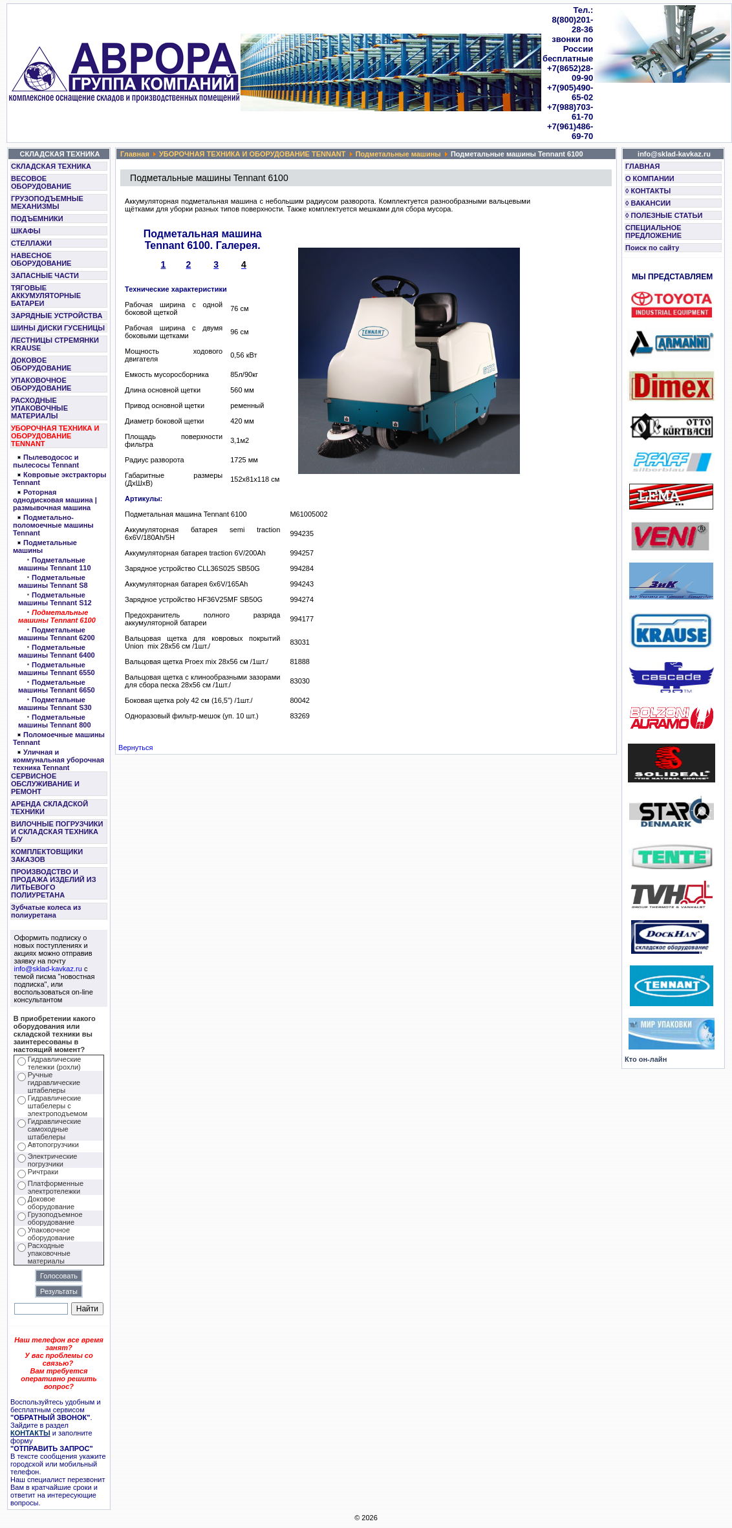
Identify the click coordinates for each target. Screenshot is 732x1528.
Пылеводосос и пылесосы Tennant (46, 461)
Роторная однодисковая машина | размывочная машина (55, 499)
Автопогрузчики (53, 1144)
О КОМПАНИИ (649, 178)
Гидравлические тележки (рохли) (54, 1063)
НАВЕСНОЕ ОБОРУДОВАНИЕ (41, 259)
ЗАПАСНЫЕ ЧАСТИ (45, 275)
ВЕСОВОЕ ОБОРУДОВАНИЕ (41, 182)
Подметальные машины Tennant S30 (55, 703)
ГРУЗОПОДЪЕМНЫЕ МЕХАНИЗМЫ (47, 202)
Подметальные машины (398, 154)
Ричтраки (43, 1172)
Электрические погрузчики (53, 1160)
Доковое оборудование (51, 1203)
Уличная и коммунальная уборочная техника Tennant (58, 759)
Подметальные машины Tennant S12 (55, 599)
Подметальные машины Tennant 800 (54, 721)
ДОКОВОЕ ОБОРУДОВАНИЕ (41, 364)
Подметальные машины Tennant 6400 (56, 651)
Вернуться (135, 747)
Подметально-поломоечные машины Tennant (53, 525)
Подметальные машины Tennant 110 (54, 564)
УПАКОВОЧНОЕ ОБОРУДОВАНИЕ (41, 384)
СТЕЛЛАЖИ (31, 243)
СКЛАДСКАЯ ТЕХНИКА (51, 166)
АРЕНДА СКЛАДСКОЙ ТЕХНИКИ (49, 807)
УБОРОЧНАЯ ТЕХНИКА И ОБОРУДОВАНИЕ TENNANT (55, 435)
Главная (134, 154)
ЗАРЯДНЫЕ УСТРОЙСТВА (56, 315)
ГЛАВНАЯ (642, 166)
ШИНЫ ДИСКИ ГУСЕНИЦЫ (58, 328)
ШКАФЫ (26, 231)
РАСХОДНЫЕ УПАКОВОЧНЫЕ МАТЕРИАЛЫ (39, 408)
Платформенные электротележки (55, 1187)
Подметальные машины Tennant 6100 (57, 616)
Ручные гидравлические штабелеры (54, 1082)
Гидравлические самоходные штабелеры (54, 1129)
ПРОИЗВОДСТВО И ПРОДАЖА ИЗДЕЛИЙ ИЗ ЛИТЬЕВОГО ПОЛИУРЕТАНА (53, 883)
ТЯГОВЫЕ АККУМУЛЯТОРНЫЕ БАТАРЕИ (46, 295)
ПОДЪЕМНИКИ (37, 218)
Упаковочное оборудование (51, 1234)
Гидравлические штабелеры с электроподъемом (57, 1105)
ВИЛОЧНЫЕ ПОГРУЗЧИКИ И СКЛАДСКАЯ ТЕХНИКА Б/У (57, 831)
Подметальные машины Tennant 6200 (56, 633)
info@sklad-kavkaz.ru (48, 969)
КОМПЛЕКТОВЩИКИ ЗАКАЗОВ (47, 855)
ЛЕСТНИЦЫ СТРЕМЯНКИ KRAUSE (55, 344)
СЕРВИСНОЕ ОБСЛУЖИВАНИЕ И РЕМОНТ (45, 783)
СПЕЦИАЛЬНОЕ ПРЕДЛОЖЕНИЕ (653, 231)
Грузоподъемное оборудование (55, 1218)
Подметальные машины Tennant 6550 (56, 668)
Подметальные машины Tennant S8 (53, 581)
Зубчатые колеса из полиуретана (46, 911)
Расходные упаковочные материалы (49, 1253)
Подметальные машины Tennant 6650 (56, 686)
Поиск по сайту (652, 248)
